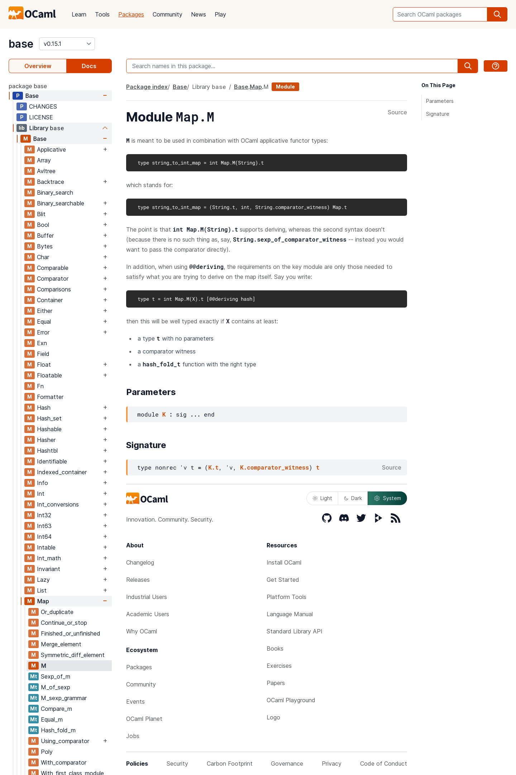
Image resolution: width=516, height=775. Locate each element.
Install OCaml (284, 562)
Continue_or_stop (64, 622)
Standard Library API (294, 631)
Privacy (331, 763)
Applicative (51, 149)
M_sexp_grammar (64, 698)
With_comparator (63, 762)
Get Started (283, 579)
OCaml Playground (291, 700)
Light (322, 498)
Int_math (49, 558)
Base (32, 95)
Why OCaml (141, 631)
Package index (147, 86)
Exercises (279, 665)
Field (43, 353)
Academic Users (147, 614)
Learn (79, 14)
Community (167, 14)
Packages (131, 14)
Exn (42, 343)
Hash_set (49, 418)
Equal (44, 321)
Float (44, 364)
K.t (213, 467)
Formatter (50, 396)
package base (28, 86)
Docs (89, 66)
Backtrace (50, 181)
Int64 (44, 536)
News (198, 14)
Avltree (46, 171)
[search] (497, 14)
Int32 (44, 515)
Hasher (46, 439)
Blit (41, 214)
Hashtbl (47, 450)
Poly (47, 751)
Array (44, 160)
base (21, 43)
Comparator (52, 278)
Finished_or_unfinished (70, 633)
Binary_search (55, 192)
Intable (46, 547)
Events (135, 701)
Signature (437, 114)
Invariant (48, 568)
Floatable (49, 375)
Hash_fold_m (58, 730)
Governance (287, 763)
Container (50, 300)
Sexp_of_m (55, 676)
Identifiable (52, 461)
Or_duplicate (57, 611)
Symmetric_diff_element (73, 654)
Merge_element (61, 644)
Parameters (440, 101)
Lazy (43, 579)
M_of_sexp (55, 687)
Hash (44, 407)
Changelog (140, 562)
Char (43, 257)
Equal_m (52, 719)
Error (43, 332)
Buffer (45, 235)
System (387, 498)
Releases (138, 579)
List (42, 590)
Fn (40, 386)
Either (44, 310)
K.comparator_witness (274, 467)
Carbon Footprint (230, 763)
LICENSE (41, 117)
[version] (67, 43)
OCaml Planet (144, 718)
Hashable (49, 429)
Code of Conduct (383, 763)
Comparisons (54, 289)
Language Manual (290, 614)
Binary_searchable (60, 203)
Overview (37, 66)
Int (40, 493)
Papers (276, 682)
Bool (43, 224)
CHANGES (43, 106)
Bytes (45, 246)
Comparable (52, 267)
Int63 (44, 525)
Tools (102, 14)
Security (177, 763)
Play (220, 14)
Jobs (132, 736)
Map (43, 601)
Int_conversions (58, 504)
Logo (273, 717)
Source (397, 112)
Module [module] (285, 87)
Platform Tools (286, 596)
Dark (353, 498)
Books (275, 648)
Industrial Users (146, 596)
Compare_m (56, 708)
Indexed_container (62, 472)
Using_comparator (65, 741)
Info (42, 482)
